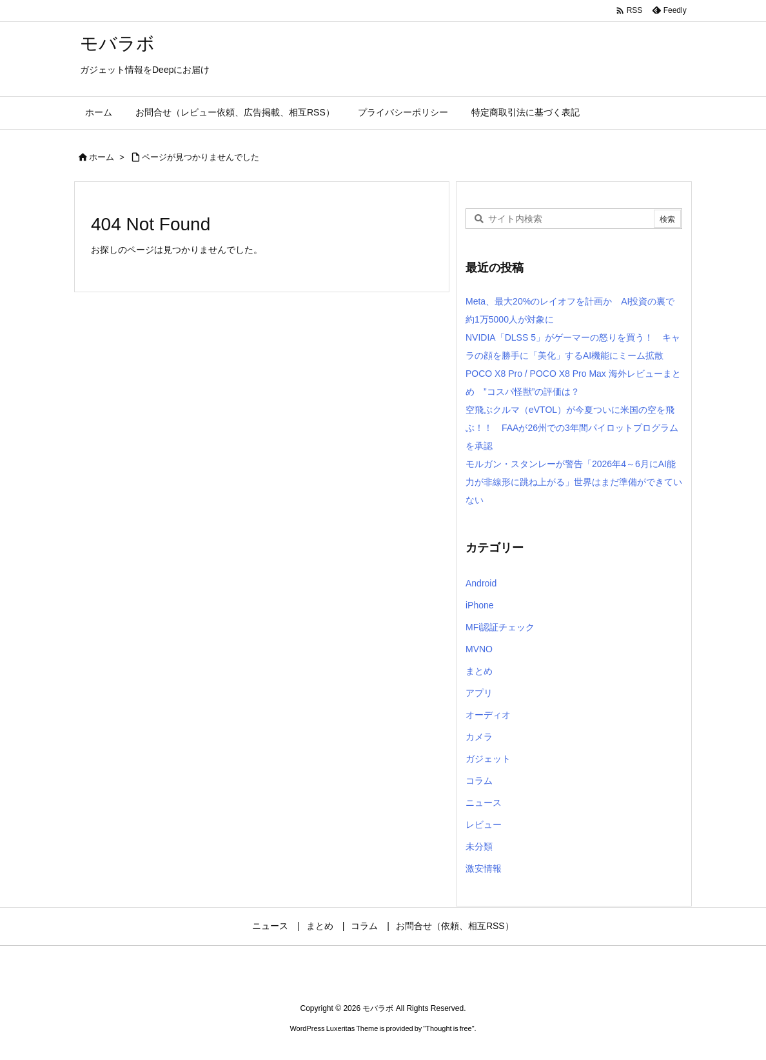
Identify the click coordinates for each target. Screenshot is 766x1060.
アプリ (479, 693)
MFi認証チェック (500, 627)
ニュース (484, 802)
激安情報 (484, 868)
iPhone (480, 605)
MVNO (479, 649)
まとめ (479, 671)
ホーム (101, 157)
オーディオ (488, 715)
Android (481, 583)
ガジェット (488, 759)
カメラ (479, 737)
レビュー (484, 824)
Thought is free (448, 1028)
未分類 (479, 846)
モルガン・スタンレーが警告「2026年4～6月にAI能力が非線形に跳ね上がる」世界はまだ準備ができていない (574, 482)
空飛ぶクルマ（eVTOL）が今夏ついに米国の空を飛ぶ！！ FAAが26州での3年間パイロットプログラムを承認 (572, 428)
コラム (479, 780)
